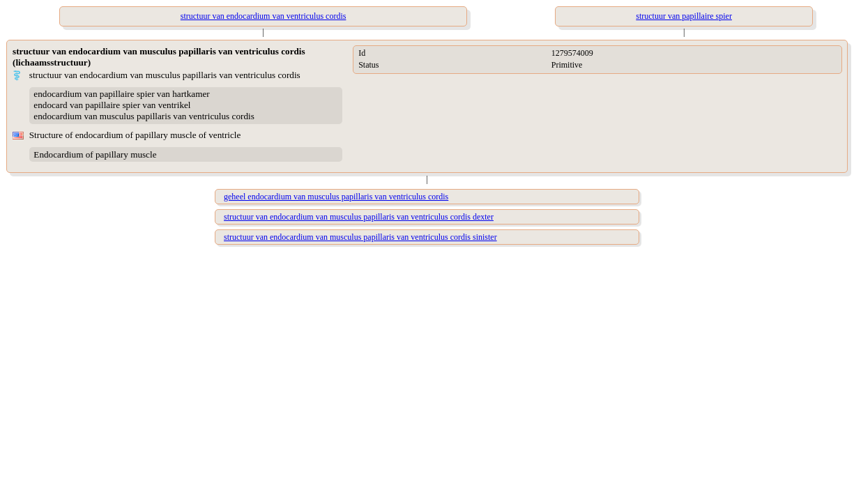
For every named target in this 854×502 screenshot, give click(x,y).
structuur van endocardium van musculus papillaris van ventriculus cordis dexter (359, 217)
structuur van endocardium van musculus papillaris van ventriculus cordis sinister (360, 237)
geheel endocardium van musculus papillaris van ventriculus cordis (336, 196)
